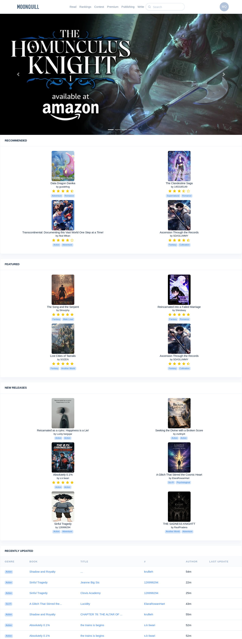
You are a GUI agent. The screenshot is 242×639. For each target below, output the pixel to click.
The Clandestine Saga (179, 183)
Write (140, 6)
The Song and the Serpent (63, 306)
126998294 (151, 582)
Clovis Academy (91, 593)
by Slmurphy (62, 310)
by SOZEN (62, 359)
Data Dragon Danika (62, 183)
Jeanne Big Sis (90, 582)
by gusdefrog (63, 186)
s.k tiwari (149, 625)
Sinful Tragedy (63, 523)
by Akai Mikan (63, 235)
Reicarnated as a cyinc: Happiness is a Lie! (63, 430)
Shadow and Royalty (42, 571)
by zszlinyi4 (179, 433)
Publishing (127, 6)
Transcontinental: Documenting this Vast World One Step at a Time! (62, 232)
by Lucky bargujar (63, 433)
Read (73, 6)
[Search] (168, 7)
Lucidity (85, 603)
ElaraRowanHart (154, 603)
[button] (18, 74)
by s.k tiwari (63, 478)
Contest (99, 6)
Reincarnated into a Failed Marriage (179, 306)
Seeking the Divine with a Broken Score (179, 430)
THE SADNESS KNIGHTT (179, 523)
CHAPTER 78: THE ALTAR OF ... (102, 614)
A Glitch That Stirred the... (45, 603)
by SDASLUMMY (179, 235)
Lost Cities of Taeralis (63, 355)
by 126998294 (62, 527)
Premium (112, 6)
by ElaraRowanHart (179, 478)
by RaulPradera (179, 527)
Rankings (85, 6)
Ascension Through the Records (179, 232)
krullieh (148, 571)
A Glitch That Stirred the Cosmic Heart (179, 474)
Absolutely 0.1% (63, 474)
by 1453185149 (179, 186)
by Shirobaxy (179, 310)
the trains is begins (92, 625)
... (82, 571)
